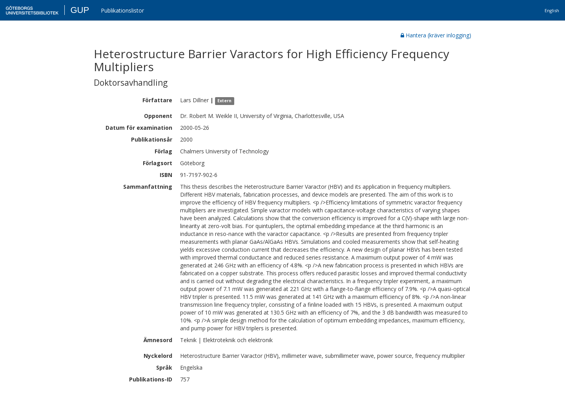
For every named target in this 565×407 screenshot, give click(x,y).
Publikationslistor (122, 10)
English (552, 10)
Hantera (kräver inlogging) (436, 35)
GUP (79, 10)
